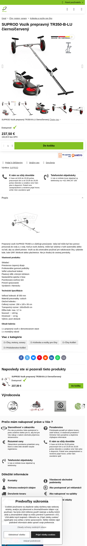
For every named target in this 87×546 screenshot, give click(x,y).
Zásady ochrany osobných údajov (31, 527)
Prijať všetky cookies (45, 535)
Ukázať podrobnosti (31, 541)
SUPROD (14, 168)
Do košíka (49, 147)
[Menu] (81, 9)
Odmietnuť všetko (16, 535)
